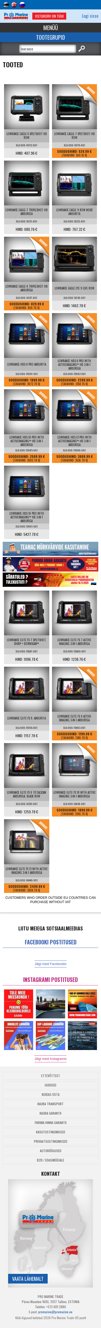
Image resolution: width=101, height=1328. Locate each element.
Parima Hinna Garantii (51, 1122)
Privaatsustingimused (50, 1141)
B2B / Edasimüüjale (50, 1160)
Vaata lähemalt (28, 1278)
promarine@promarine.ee (55, 1312)
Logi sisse (90, 16)
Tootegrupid (50, 37)
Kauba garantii (50, 1113)
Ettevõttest (50, 1075)
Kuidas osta (51, 1094)
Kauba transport (50, 1103)
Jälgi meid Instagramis (50, 1059)
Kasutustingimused (50, 1132)
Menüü (50, 28)
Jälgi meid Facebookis (50, 964)
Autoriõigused (50, 1150)
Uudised (50, 1085)
